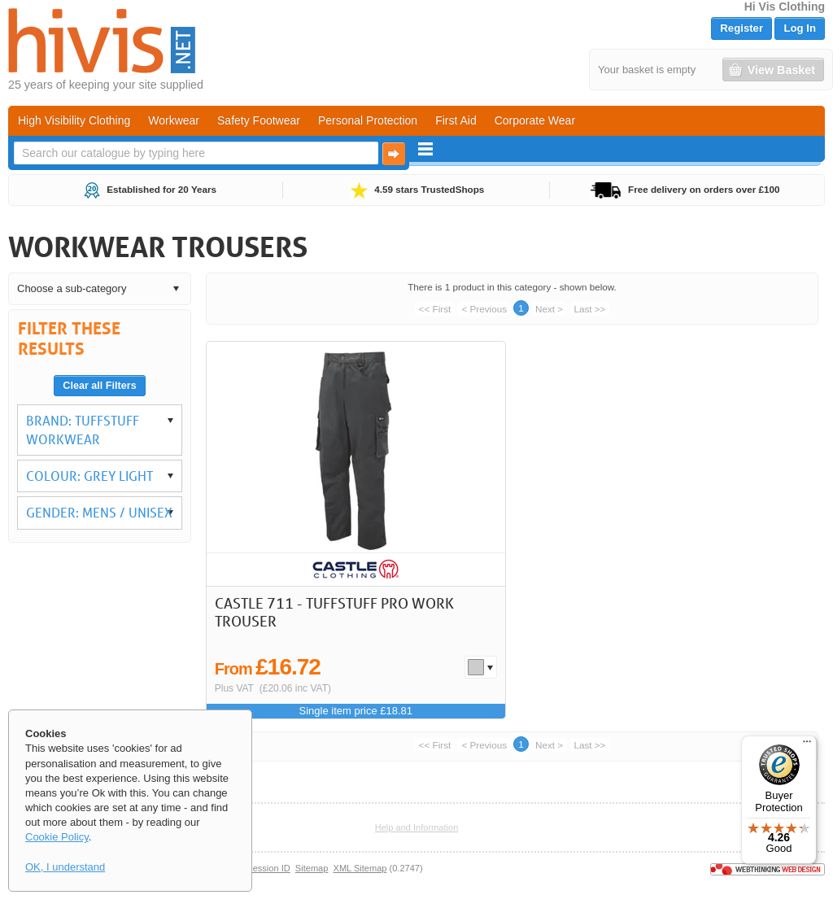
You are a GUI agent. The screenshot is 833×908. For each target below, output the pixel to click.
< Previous (484, 308)
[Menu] (807, 745)
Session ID (268, 868)
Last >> (589, 308)
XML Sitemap (360, 868)
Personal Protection (367, 120)
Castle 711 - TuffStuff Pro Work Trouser (334, 612)
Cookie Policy (57, 837)
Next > (549, 308)
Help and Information (417, 827)
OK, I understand (65, 867)
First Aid (456, 120)
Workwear (173, 120)
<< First (435, 308)
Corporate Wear (535, 120)
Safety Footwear (258, 120)
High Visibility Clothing (74, 120)
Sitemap (312, 868)
